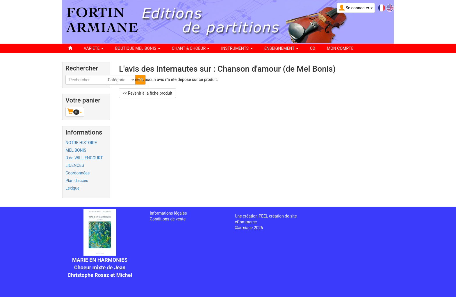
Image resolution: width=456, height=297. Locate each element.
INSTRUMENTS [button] (236, 48)
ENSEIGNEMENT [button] (281, 48)
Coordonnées (77, 173)
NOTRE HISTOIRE (81, 142)
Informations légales (168, 213)
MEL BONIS (75, 150)
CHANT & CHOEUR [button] (191, 48)
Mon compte (340, 48)
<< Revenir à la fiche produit (147, 93)
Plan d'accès (76, 180)
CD (312, 48)
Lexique (72, 188)
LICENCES (74, 165)
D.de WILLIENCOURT (84, 157)
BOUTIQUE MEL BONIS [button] (137, 48)
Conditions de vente (168, 219)
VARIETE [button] (94, 48)
